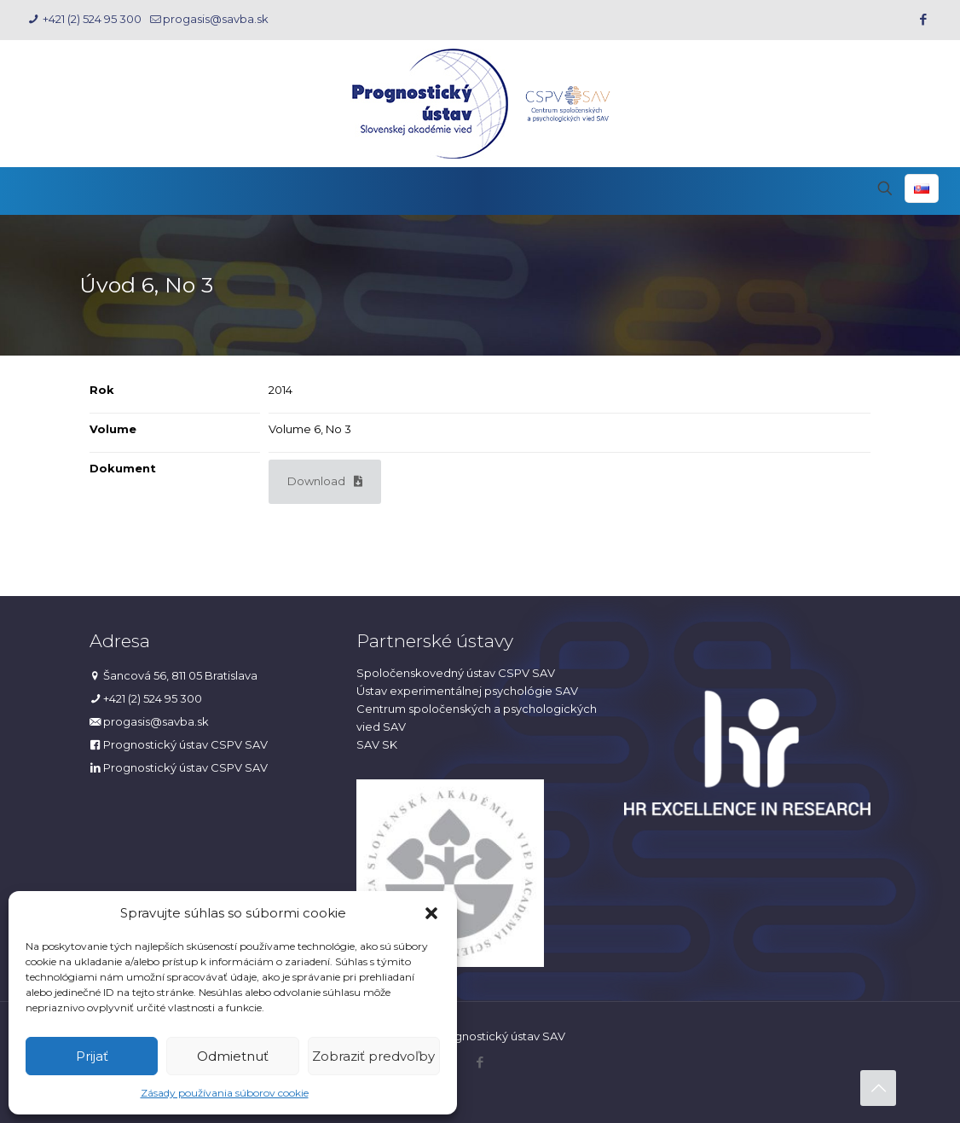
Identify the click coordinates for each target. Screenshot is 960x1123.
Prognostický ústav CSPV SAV (185, 744)
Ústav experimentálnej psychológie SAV (467, 691)
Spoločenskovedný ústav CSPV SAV (455, 673)
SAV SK (376, 744)
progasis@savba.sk (156, 721)
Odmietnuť (233, 1056)
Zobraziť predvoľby (373, 1056)
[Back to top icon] (878, 1088)
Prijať (92, 1056)
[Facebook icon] (923, 19)
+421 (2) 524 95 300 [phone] (91, 19)
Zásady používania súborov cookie (225, 1092)
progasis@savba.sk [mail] (216, 19)
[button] (431, 913)
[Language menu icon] (922, 188)
